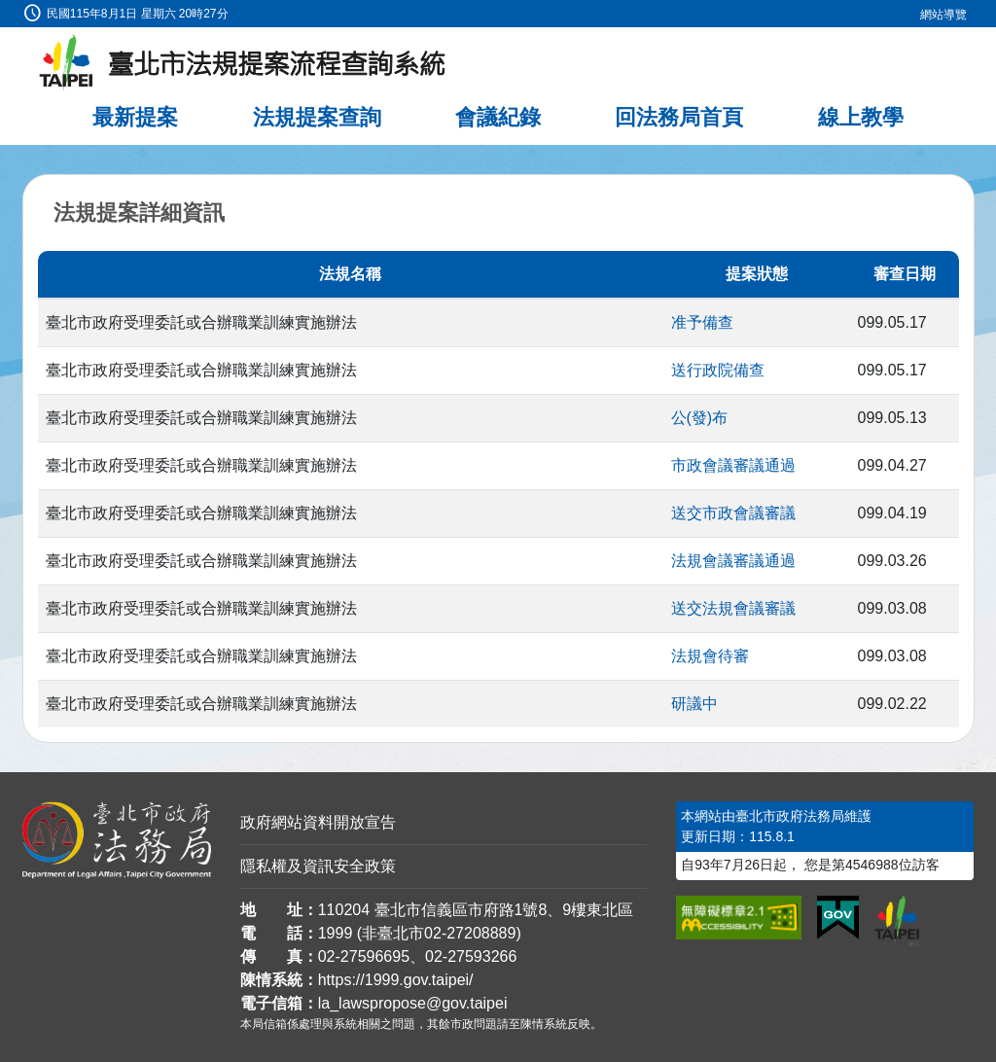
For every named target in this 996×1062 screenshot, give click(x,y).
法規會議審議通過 (733, 560)
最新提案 (135, 117)
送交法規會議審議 (733, 608)
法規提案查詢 (317, 117)
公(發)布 (700, 417)
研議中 (694, 703)
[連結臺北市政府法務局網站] (116, 840)
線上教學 (861, 117)
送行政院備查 (718, 370)
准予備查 (702, 322)
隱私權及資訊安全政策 (318, 866)
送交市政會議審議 (733, 513)
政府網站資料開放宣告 (318, 822)
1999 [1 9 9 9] (335, 933)
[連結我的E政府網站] (838, 918)
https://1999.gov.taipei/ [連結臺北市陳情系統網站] (396, 980)
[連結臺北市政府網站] (896, 921)
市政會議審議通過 (733, 465)
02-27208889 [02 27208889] (470, 933)
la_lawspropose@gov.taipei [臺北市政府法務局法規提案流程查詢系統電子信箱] (413, 1003)
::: (6, 11)
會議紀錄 (498, 117)
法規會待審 (710, 656)
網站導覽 (943, 14)
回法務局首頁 (679, 117)
